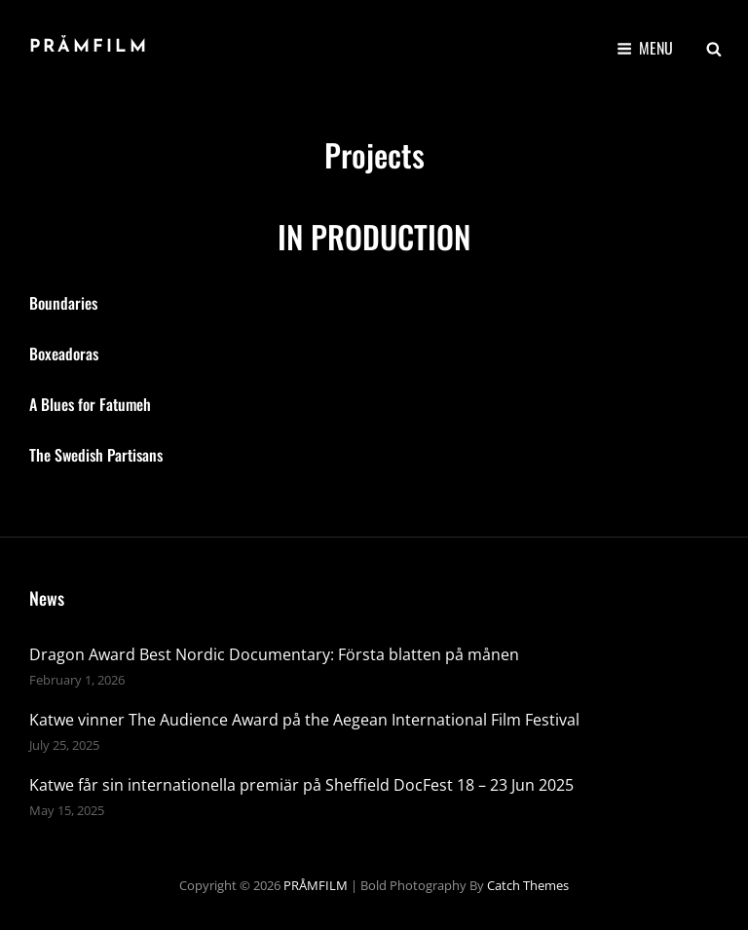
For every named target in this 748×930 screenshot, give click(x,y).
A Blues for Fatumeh (90, 404)
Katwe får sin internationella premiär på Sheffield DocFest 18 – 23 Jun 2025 (301, 785)
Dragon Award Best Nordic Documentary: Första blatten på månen (274, 654)
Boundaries (63, 303)
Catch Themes (528, 885)
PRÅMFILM (89, 47)
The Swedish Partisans (96, 454)
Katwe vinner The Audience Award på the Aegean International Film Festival (304, 719)
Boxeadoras (63, 353)
